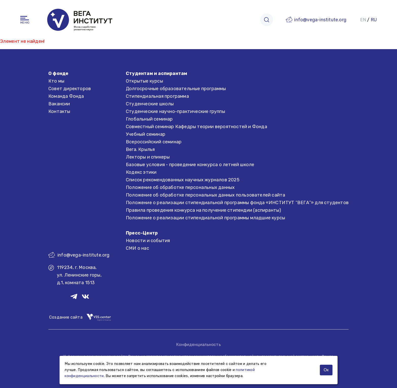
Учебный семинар (145, 134)
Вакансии (59, 104)
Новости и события (148, 240)
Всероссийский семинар (154, 142)
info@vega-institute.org (320, 20)
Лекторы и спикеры (148, 157)
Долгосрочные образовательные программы (176, 88)
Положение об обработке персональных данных (180, 187)
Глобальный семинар (149, 119)
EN (363, 20)
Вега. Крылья (140, 149)
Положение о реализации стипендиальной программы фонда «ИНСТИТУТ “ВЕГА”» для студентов (237, 202)
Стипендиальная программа (157, 96)
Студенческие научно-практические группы (175, 111)
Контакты (59, 111)
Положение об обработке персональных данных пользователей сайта (205, 195)
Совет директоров (69, 88)
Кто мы (56, 81)
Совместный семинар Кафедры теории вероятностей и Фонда (196, 126)
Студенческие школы (150, 104)
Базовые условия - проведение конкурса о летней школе (190, 164)
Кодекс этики (141, 172)
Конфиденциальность (198, 344)
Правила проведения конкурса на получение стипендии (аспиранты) (203, 210)
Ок (326, 370)
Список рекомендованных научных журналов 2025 (183, 180)
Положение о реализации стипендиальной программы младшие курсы (205, 218)
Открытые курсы (144, 81)
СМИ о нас (137, 248)
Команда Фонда (66, 96)
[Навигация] (24, 18)
